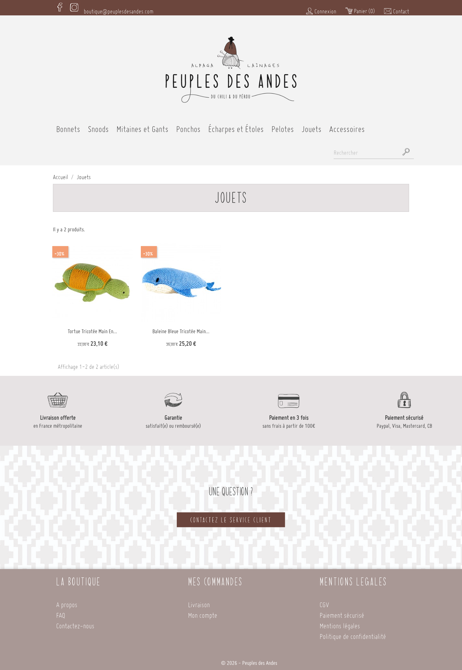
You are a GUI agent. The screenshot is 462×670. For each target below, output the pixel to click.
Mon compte (202, 612)
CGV (324, 602)
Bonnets (68, 126)
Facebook (60, 6)
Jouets (311, 126)
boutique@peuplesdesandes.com (118, 9)
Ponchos (188, 126)
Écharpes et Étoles (236, 126)
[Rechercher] (374, 150)
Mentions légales (340, 623)
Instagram (74, 6)
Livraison (199, 602)
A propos (66, 602)
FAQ (60, 612)
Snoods (98, 126)
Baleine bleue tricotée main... (181, 329)
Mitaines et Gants (142, 126)
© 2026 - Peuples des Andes (249, 660)
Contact (396, 8)
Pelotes (282, 126)
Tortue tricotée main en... (92, 329)
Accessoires (347, 126)
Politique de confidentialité (353, 633)
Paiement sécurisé (342, 612)
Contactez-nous (75, 623)
